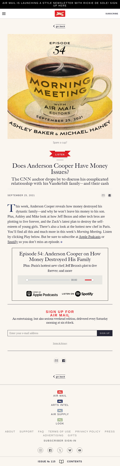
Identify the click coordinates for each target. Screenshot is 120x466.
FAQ (41, 431)
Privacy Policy (88, 431)
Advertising (53, 435)
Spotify (13, 242)
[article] (60, 201)
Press (110, 431)
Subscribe (111, 14)
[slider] (48, 280)
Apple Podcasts (90, 237)
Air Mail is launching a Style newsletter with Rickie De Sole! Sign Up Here (60, 4)
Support (27, 431)
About (10, 431)
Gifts (72, 435)
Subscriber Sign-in (60, 440)
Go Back (60, 26)
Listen (60, 155)
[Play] (22, 280)
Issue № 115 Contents (60, 461)
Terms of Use (59, 431)
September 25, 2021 (21, 195)
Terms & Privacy (60, 343)
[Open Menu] (4, 14)
